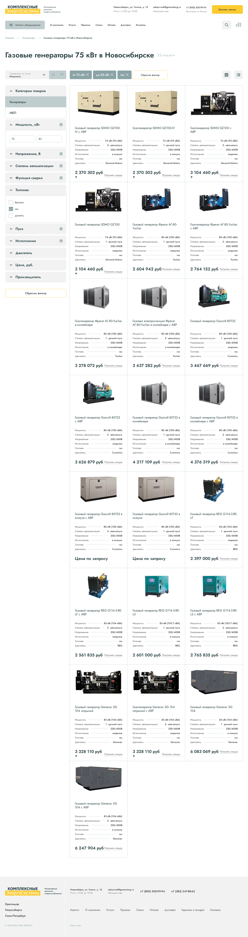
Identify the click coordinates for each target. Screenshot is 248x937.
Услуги (72, 25)
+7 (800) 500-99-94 (196, 7)
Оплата (111, 25)
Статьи (99, 25)
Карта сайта (75, 925)
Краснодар (12, 904)
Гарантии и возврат (193, 910)
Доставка (126, 25)
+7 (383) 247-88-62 (183, 891)
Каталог (28, 25)
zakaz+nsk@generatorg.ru (167, 7)
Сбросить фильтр (150, 75)
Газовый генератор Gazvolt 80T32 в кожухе (156, 516)
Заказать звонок (227, 9)
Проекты (85, 25)
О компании (56, 25)
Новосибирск (13, 910)
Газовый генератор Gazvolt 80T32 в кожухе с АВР (98, 516)
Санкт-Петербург (15, 915)
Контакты (141, 25)
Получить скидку (113, 175)
